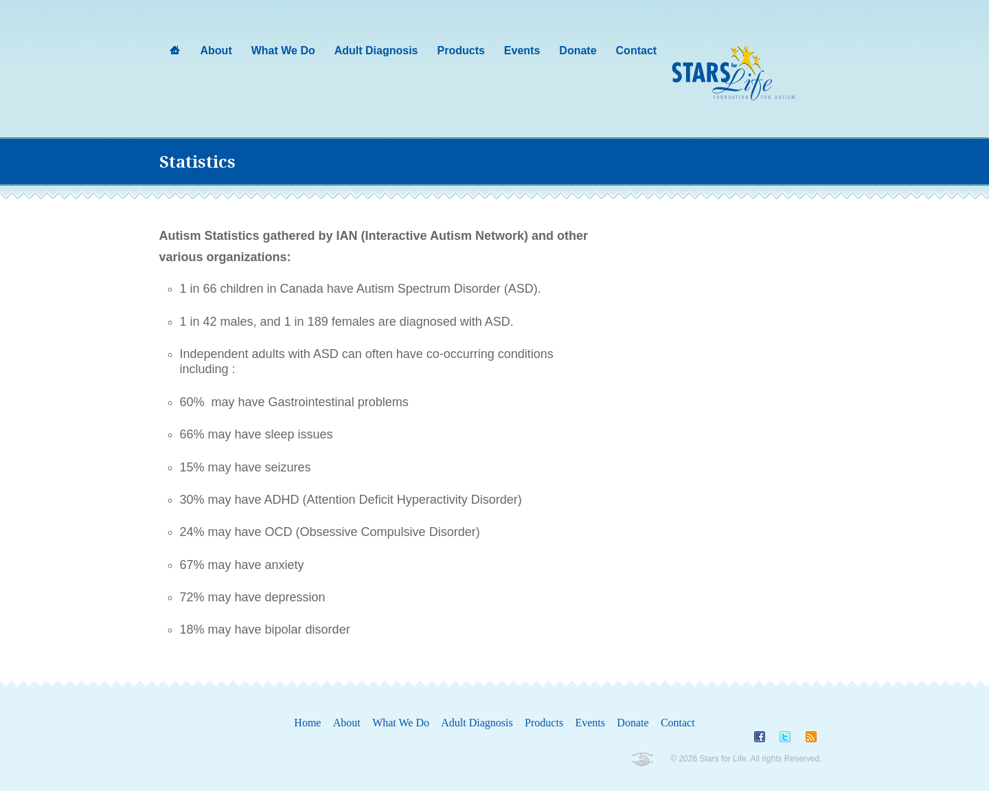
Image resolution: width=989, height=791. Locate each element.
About (347, 722)
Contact (678, 722)
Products (544, 722)
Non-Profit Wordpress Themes (642, 759)
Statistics (197, 162)
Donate (632, 722)
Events (590, 722)
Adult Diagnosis (476, 722)
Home (307, 722)
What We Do (400, 722)
